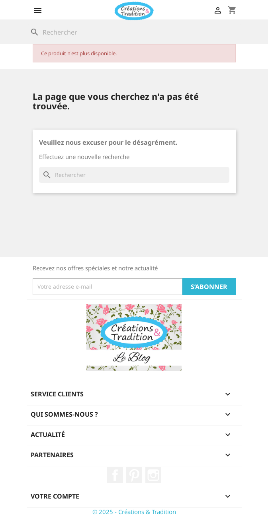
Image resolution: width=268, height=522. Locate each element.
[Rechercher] (134, 32)
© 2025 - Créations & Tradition (134, 512)
